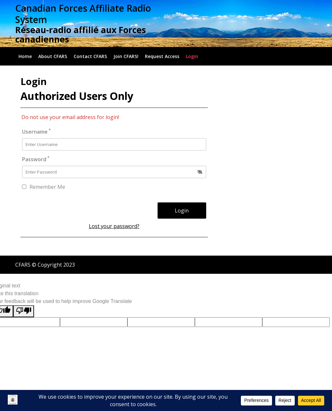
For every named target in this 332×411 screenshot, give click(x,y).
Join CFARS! (125, 56)
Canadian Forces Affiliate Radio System (83, 14)
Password (36, 159)
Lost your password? (114, 226)
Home (25, 56)
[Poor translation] (23, 311)
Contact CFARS (90, 56)
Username (36, 131)
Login (192, 56)
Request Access (162, 56)
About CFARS (52, 56)
